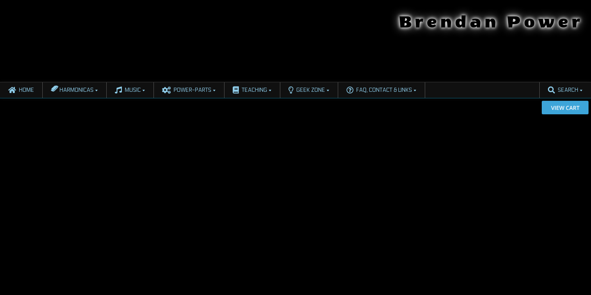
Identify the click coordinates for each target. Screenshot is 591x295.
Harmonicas (72, 88)
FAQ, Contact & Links (379, 90)
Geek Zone (307, 90)
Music (128, 90)
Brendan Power (491, 22)
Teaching (250, 90)
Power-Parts (186, 90)
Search (563, 90)
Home (21, 90)
